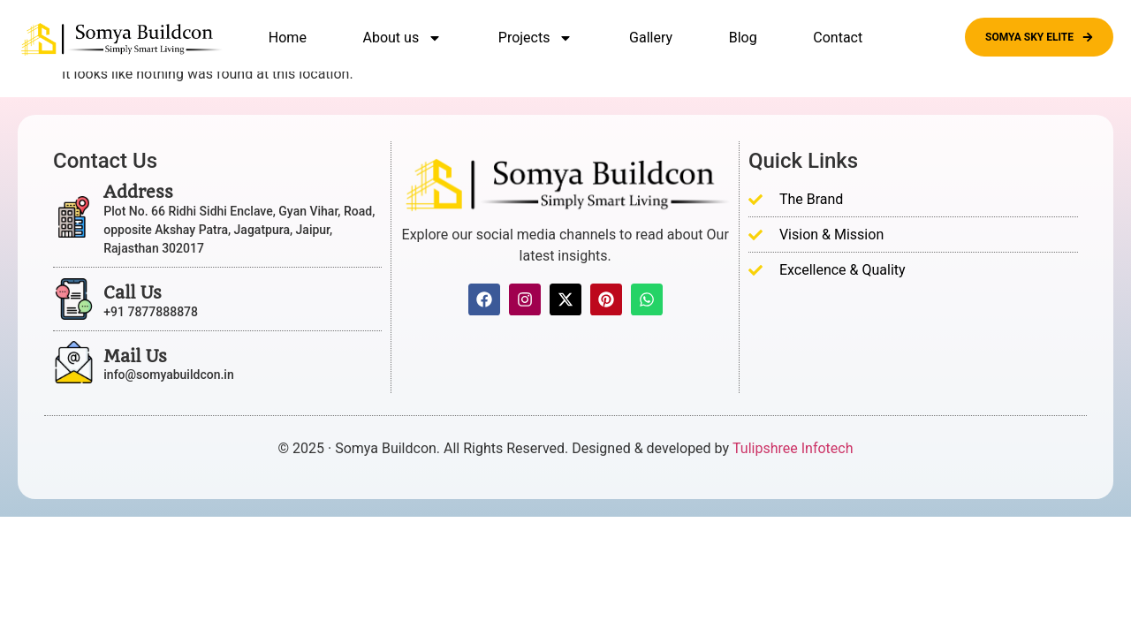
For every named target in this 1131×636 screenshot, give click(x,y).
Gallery (650, 37)
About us (403, 38)
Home (288, 37)
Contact (837, 37)
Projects (535, 38)
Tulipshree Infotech (792, 448)
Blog (743, 37)
